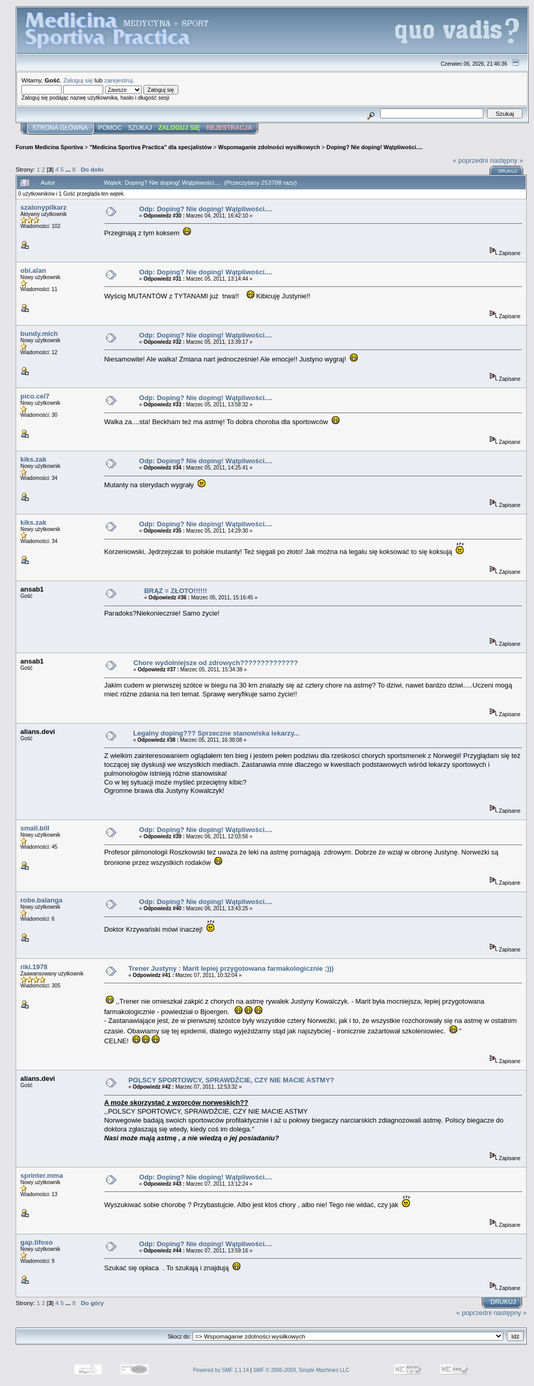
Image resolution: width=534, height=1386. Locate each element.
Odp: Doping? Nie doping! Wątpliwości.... (205, 209)
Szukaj (140, 127)
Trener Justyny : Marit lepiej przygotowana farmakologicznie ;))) (231, 968)
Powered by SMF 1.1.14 (221, 1370)
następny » (507, 160)
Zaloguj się (78, 80)
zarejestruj (118, 80)
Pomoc (110, 127)
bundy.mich (39, 334)
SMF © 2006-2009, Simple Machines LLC (301, 1370)
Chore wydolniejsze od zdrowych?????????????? (216, 663)
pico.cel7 (35, 396)
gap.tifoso (36, 1242)
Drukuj (507, 171)
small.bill (35, 828)
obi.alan (33, 270)
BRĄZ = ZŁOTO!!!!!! (175, 591)
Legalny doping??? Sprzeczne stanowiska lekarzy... (216, 733)
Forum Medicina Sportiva (49, 147)
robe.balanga (41, 900)
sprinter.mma (41, 1175)
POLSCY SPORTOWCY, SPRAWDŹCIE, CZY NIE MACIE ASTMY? (231, 1080)
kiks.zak (33, 459)
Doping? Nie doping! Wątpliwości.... (374, 147)
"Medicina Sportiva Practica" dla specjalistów (151, 147)
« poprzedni (470, 160)
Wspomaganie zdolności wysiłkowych (269, 147)
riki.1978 (33, 967)
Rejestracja (229, 127)
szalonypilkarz (43, 207)
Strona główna (60, 127)
